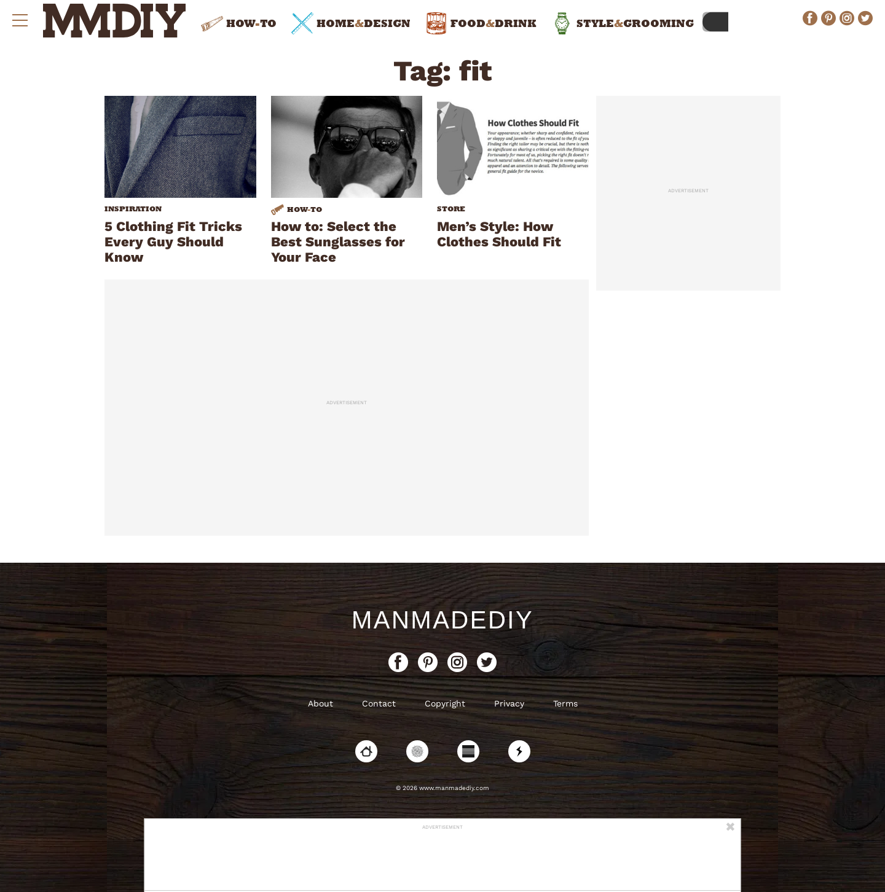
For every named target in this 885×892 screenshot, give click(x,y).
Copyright (445, 703)
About (320, 703)
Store (451, 209)
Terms (565, 703)
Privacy (509, 703)
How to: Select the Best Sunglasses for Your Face (338, 242)
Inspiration (133, 209)
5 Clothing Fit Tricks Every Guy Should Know (173, 242)
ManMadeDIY (442, 619)
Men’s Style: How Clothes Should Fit (499, 234)
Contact (379, 703)
